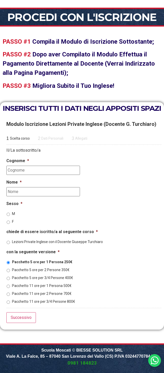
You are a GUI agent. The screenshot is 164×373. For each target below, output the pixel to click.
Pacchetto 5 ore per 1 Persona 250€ (42, 262)
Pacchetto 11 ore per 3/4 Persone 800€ (43, 301)
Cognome (17, 160)
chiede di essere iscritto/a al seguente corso (52, 231)
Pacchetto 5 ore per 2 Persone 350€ (41, 270)
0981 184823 (82, 363)
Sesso (14, 203)
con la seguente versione (33, 251)
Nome (14, 182)
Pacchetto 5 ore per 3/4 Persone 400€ (42, 278)
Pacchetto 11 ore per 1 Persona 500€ (42, 286)
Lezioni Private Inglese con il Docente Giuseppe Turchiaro (57, 242)
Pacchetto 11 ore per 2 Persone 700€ (42, 294)
